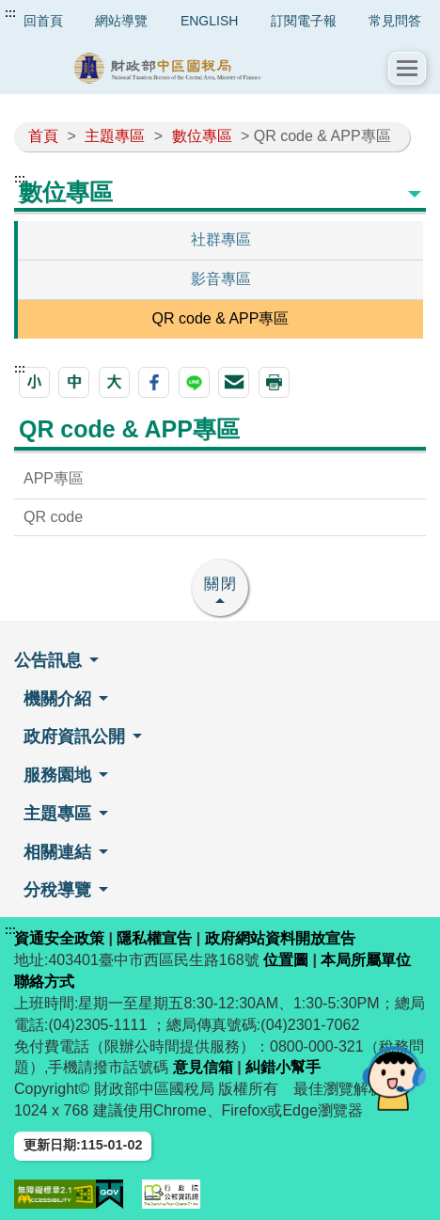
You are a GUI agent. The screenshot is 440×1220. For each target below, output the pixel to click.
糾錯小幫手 (283, 1067)
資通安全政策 (59, 938)
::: (10, 13)
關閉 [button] (221, 584)
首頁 (43, 136)
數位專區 (202, 136)
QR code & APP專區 (221, 318)
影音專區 (221, 279)
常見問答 (395, 20)
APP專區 (54, 478)
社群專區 (221, 239)
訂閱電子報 (304, 20)
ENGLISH (209, 20)
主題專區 (115, 136)
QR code (53, 517)
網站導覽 (121, 20)
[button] (407, 68)
